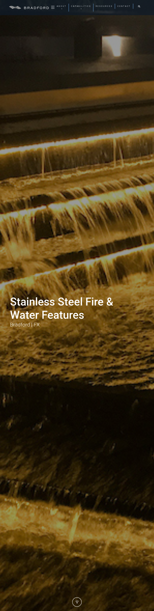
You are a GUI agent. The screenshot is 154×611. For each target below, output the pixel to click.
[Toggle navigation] (53, 8)
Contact (124, 6)
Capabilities (81, 6)
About (61, 6)
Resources (104, 6)
